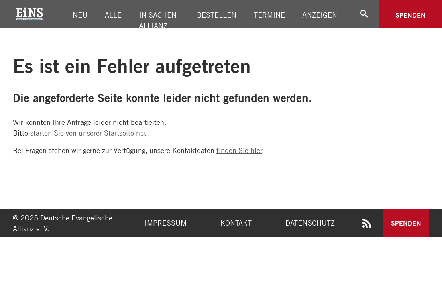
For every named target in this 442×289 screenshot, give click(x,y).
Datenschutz (310, 222)
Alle (113, 14)
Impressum (166, 222)
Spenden (410, 15)
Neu (80, 14)
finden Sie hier (239, 150)
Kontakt (236, 222)
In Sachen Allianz (158, 20)
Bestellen (216, 14)
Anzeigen (319, 14)
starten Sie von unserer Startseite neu (89, 132)
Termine (269, 14)
